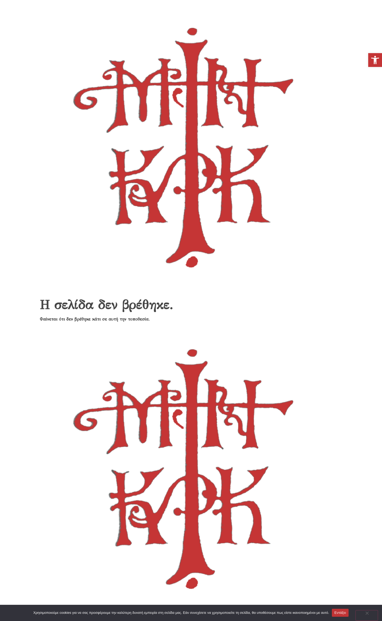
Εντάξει (340, 613)
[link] (375, 60)
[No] (366, 615)
